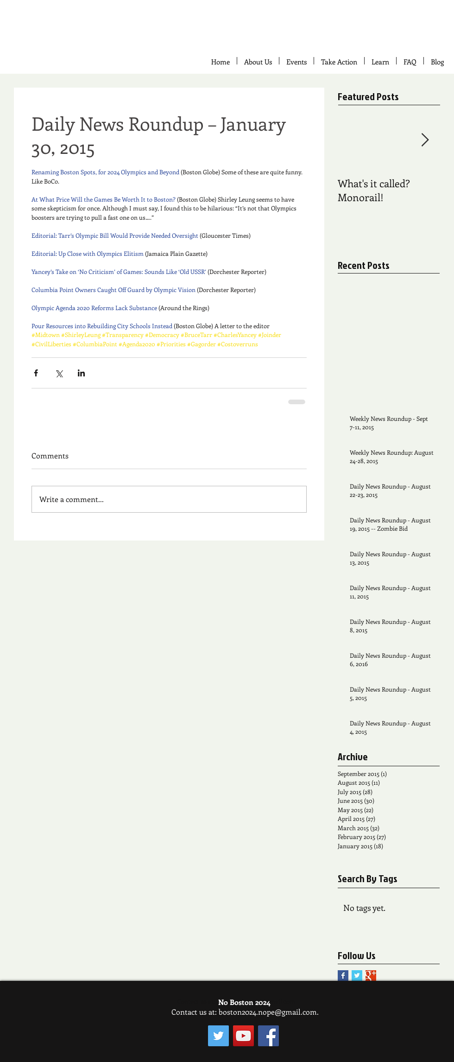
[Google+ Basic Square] (371, 975)
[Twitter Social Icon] (218, 1035)
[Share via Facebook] (36, 373)
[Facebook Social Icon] (268, 1035)
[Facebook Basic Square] (343, 975)
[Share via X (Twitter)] (58, 373)
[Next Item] (425, 140)
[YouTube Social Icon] (243, 1035)
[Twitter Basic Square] (357, 975)
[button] (339, 60)
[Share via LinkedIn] (81, 373)
